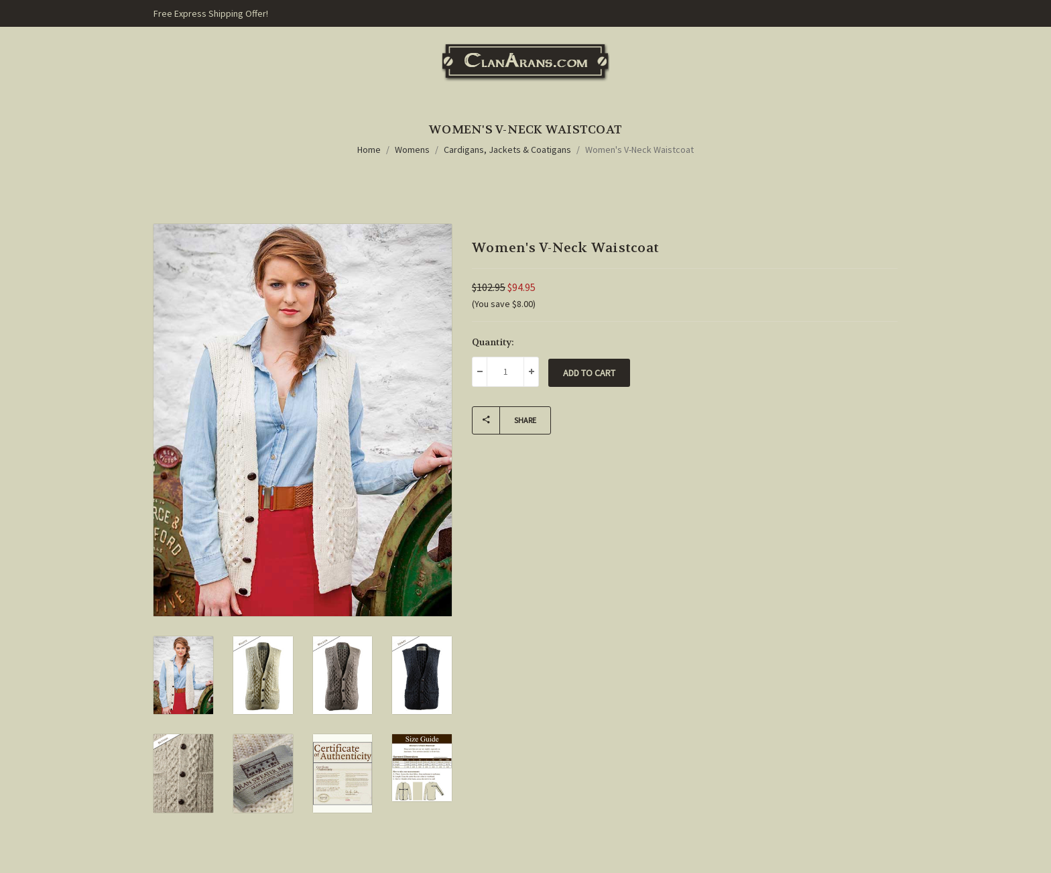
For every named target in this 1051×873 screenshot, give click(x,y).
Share (504, 420)
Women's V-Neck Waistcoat (639, 149)
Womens (412, 149)
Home (369, 149)
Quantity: (493, 342)
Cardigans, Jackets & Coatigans (507, 149)
